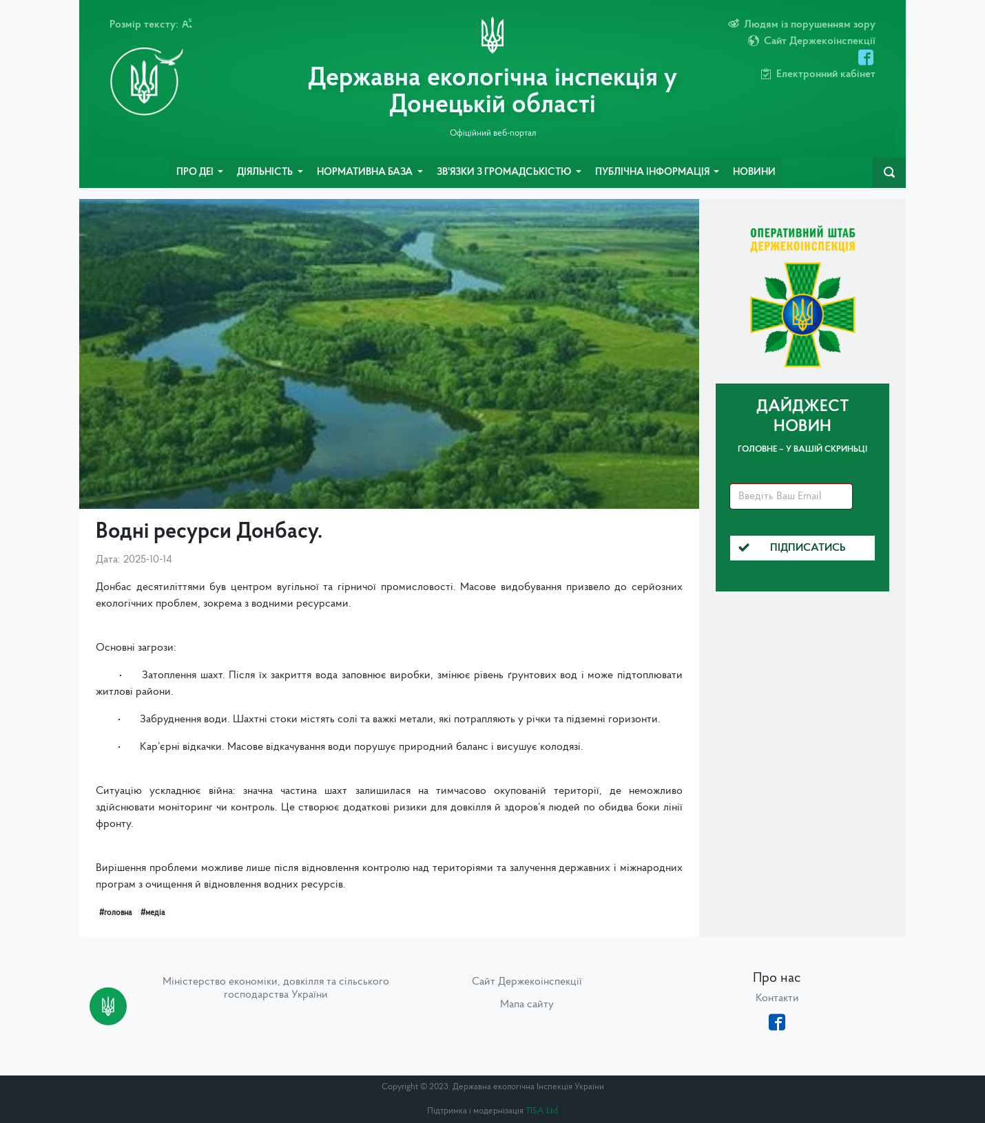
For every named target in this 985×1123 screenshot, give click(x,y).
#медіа (153, 913)
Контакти (777, 998)
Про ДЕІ (196, 172)
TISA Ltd (542, 1110)
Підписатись (792, 548)
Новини (754, 172)
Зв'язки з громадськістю (505, 172)
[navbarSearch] (889, 173)
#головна (115, 913)
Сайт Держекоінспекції (527, 981)
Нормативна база (366, 172)
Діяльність (266, 172)
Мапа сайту (527, 1004)
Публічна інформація (653, 172)
